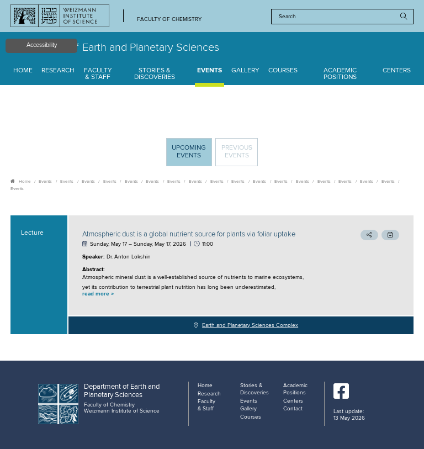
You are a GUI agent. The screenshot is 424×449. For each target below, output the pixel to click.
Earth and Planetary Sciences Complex (250, 325)
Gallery (245, 71)
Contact (293, 408)
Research (58, 71)
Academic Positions (340, 74)
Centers (397, 71)
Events (209, 71)
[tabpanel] (212, 274)
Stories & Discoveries (154, 74)
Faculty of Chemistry (169, 20)
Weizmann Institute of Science (122, 411)
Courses (283, 71)
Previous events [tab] (236, 152)
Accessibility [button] (41, 45)
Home (23, 71)
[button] (203, 294)
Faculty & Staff (98, 74)
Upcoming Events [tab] (191, 155)
